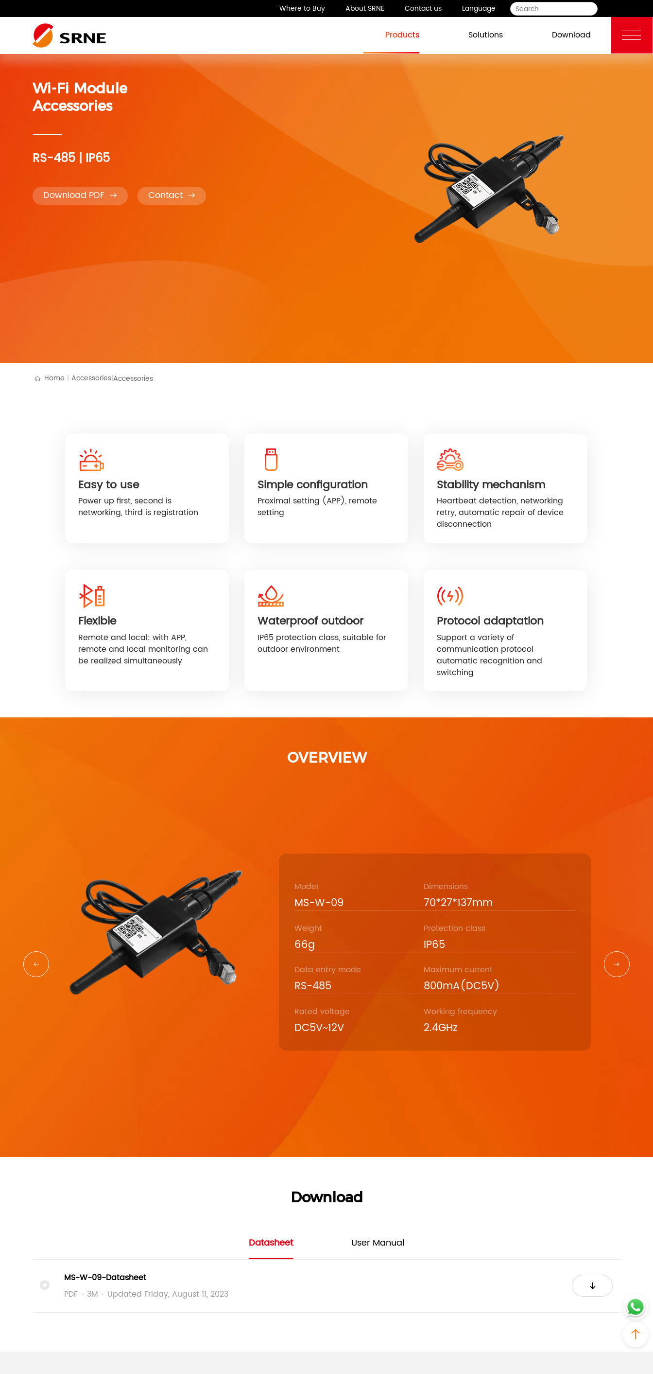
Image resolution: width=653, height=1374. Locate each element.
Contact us (423, 8)
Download (561, 34)
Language (479, 8)
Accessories (92, 378)
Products (392, 34)
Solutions (475, 34)
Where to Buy (302, 8)
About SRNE (364, 8)
